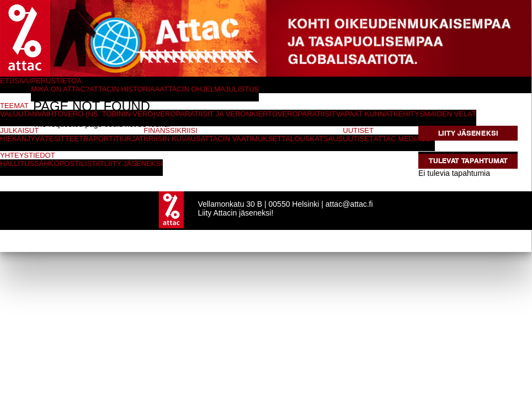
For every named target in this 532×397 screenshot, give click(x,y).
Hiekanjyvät (24, 139)
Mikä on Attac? (60, 89)
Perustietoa (56, 81)
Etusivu (15, 81)
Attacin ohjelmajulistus (209, 89)
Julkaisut (19, 130)
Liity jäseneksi (468, 133)
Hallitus (17, 163)
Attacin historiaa (124, 89)
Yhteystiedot (27, 155)
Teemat (14, 105)
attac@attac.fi (349, 204)
